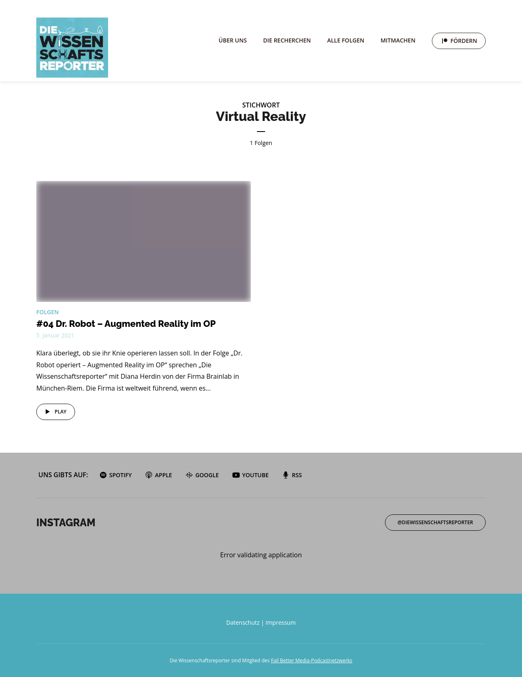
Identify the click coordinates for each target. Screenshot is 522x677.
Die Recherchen (287, 40)
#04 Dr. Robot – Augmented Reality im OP (126, 323)
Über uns (233, 40)
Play (54, 412)
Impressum (280, 622)
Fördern (464, 41)
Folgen (47, 312)
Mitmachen (397, 40)
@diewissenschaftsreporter (435, 522)
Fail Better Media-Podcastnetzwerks (311, 660)
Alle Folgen (345, 40)
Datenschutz (242, 622)
